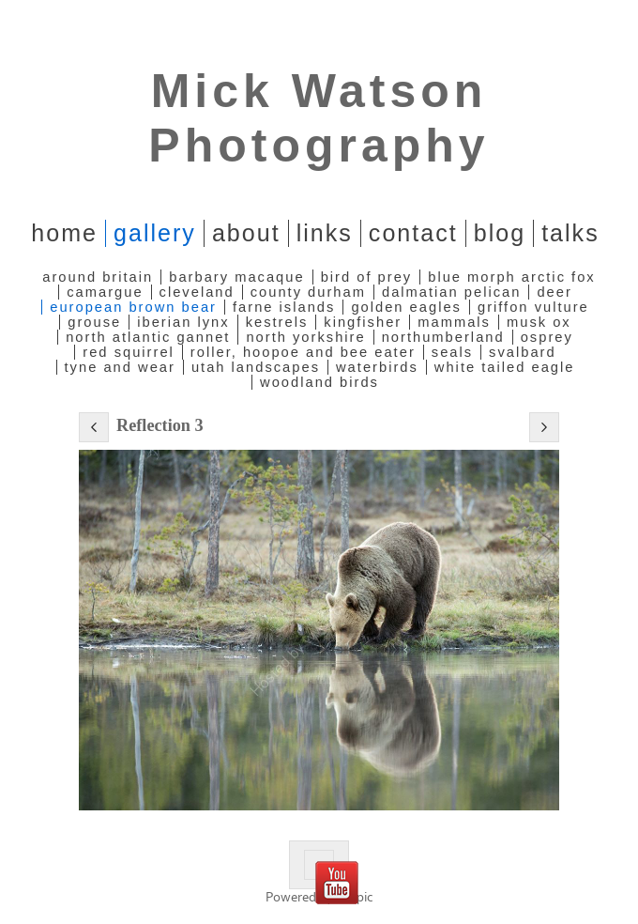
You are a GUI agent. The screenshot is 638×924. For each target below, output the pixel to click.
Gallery (155, 233)
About (246, 233)
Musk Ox (539, 322)
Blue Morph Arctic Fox (511, 277)
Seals (452, 352)
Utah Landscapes (255, 367)
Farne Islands (284, 307)
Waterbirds (377, 367)
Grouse (94, 322)
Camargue (105, 292)
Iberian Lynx (183, 322)
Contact (413, 233)
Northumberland (443, 337)
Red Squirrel (129, 352)
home (64, 233)
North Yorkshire (305, 337)
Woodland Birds (319, 382)
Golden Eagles (406, 307)
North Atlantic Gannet (148, 337)
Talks (570, 233)
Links (324, 233)
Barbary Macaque (236, 277)
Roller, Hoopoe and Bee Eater (303, 352)
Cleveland (197, 292)
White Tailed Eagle (504, 367)
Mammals (454, 322)
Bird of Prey (367, 277)
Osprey (547, 337)
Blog (499, 233)
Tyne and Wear (120, 367)
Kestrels (277, 322)
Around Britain (97, 277)
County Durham (308, 292)
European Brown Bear (133, 307)
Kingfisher (363, 322)
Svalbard (522, 352)
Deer (554, 292)
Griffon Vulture (533, 307)
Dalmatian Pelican (451, 292)
